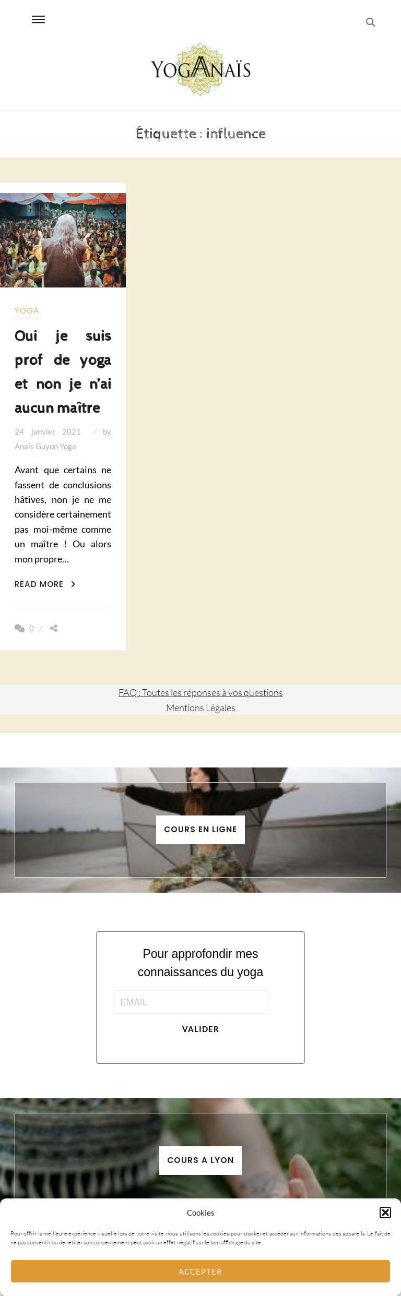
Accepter (200, 1271)
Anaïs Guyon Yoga (45, 446)
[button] (385, 1212)
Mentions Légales (200, 707)
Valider (200, 1029)
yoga (27, 310)
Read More (45, 584)
